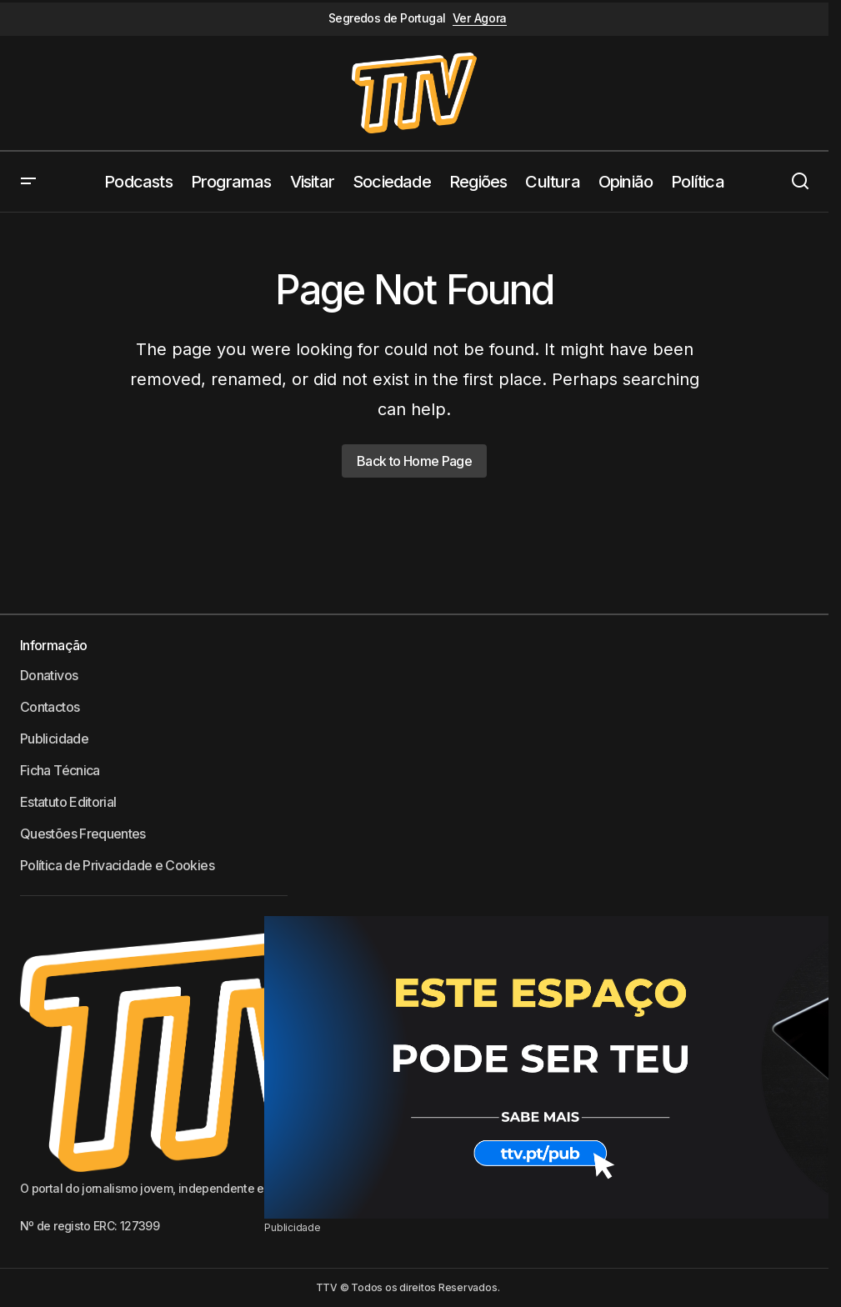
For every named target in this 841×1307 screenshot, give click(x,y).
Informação (54, 645)
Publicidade (54, 738)
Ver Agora (480, 18)
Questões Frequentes (83, 833)
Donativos (49, 675)
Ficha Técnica (60, 770)
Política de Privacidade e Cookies (117, 865)
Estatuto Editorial (68, 802)
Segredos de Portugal (387, 18)
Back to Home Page (414, 461)
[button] (28, 182)
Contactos (49, 707)
